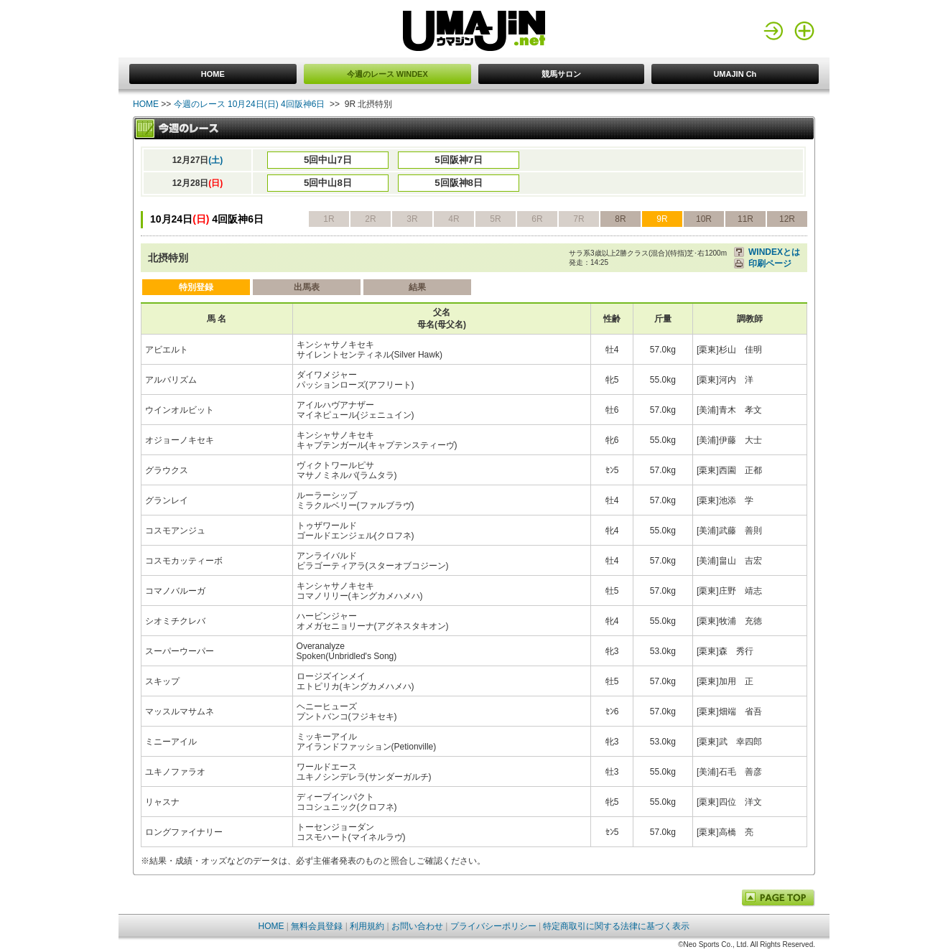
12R (787, 219)
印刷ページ (769, 263)
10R (704, 219)
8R (620, 219)
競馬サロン (561, 74)
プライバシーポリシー (493, 926)
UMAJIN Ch (734, 74)
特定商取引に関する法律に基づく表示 (616, 926)
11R (745, 219)
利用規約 (367, 926)
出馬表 (307, 287)
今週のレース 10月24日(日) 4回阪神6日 (249, 104)
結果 (417, 287)
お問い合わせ (417, 926)
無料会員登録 (317, 926)
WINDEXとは (774, 252)
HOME (213, 74)
